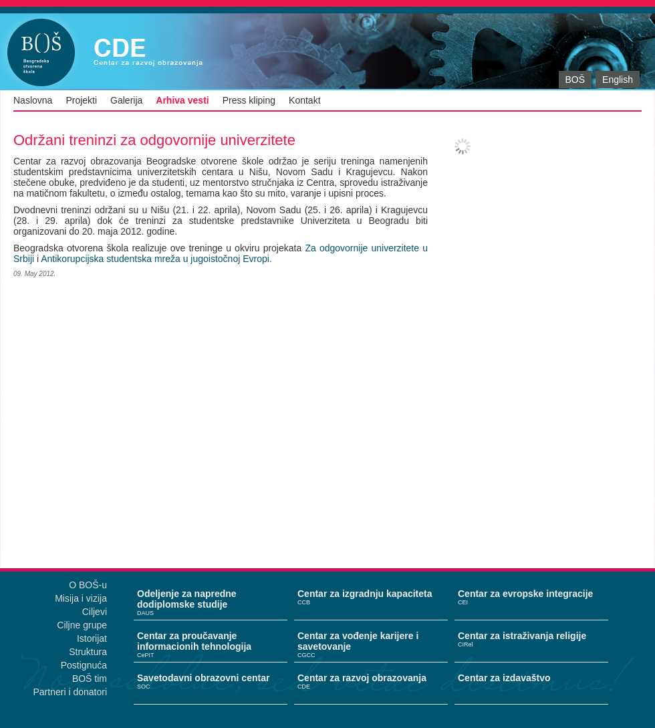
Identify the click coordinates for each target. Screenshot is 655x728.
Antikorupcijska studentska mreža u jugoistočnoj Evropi (155, 258)
